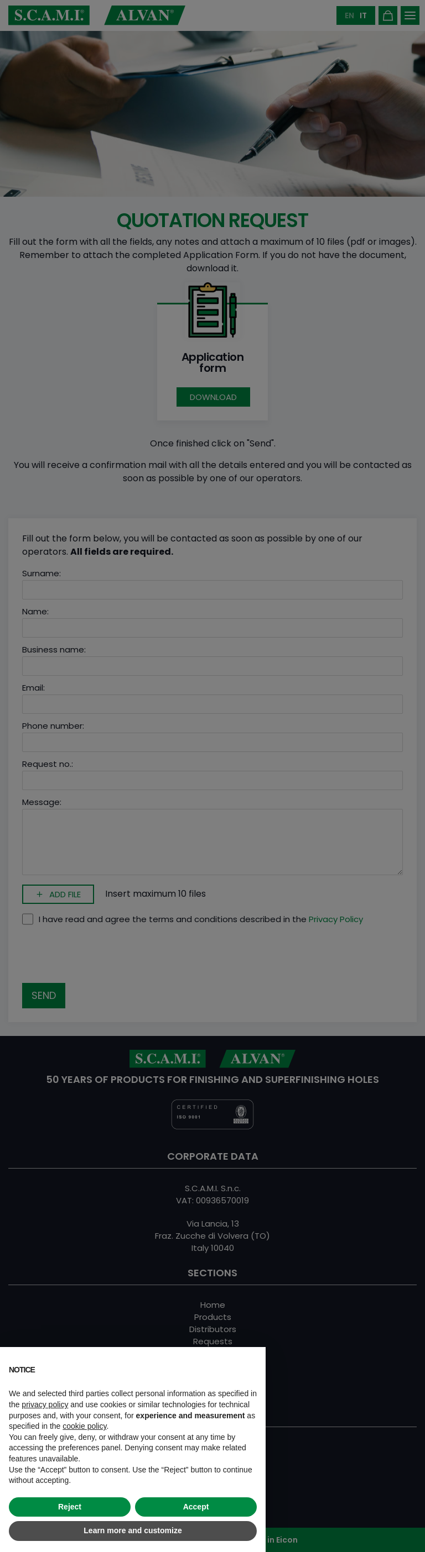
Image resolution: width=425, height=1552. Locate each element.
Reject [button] (69, 1506)
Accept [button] (196, 1506)
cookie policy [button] (84, 1426)
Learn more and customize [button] (133, 1530)
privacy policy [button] (45, 1404)
